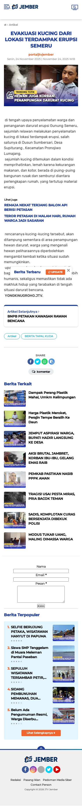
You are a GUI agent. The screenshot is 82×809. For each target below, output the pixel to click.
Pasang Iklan (31, 783)
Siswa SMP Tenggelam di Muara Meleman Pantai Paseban (29, 655)
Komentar (41, 371)
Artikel (12, 336)
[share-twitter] (38, 361)
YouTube (59, 774)
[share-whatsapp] (45, 361)
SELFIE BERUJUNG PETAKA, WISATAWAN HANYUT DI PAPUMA (29, 635)
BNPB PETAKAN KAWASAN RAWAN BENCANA (37, 318)
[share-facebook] (31, 361)
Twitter (50, 774)
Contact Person (41, 788)
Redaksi (15, 783)
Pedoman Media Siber (57, 783)
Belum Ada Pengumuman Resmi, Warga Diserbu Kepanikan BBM (29, 718)
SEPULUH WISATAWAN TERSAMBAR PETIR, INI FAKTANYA (27, 676)
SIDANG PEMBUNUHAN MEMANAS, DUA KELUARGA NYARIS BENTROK (27, 697)
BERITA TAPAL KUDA (39, 336)
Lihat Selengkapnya (41, 736)
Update (55, 272)
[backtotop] (41, 753)
